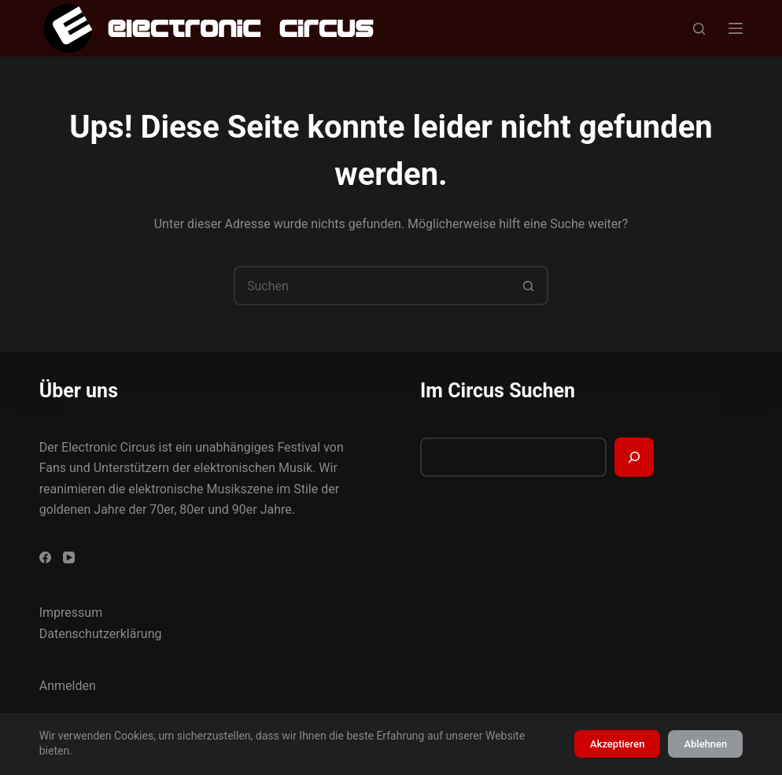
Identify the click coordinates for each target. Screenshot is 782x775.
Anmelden (67, 685)
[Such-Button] (528, 285)
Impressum (71, 612)
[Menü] (736, 28)
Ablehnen (705, 744)
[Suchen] (699, 29)
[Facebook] (45, 557)
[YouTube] (69, 557)
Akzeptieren (617, 744)
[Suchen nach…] (371, 285)
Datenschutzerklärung (100, 633)
